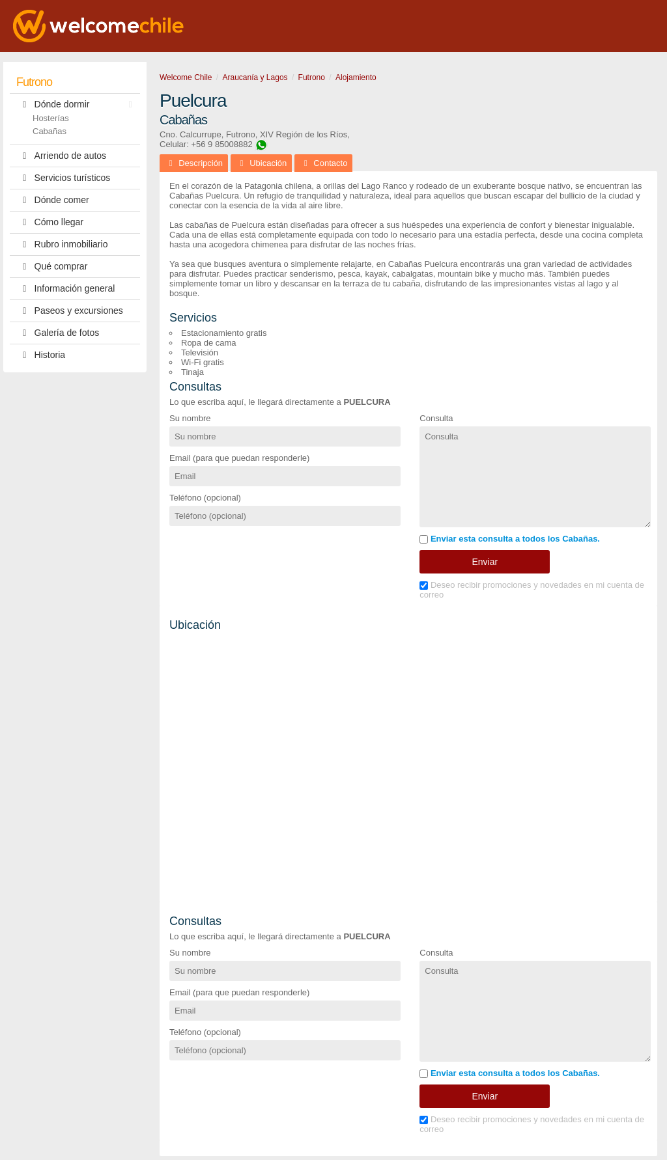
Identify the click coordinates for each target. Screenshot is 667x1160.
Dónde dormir (77, 104)
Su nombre (190, 418)
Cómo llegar (49, 222)
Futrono (34, 82)
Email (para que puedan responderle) (239, 458)
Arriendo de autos (61, 156)
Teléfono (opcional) (205, 498)
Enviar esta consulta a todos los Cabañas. (509, 539)
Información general (65, 289)
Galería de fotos (57, 333)
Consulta (436, 418)
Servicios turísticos (63, 178)
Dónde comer (52, 200)
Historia (40, 355)
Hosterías (51, 118)
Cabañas (49, 131)
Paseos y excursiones (69, 311)
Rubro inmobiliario (61, 244)
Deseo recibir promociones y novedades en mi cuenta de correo (531, 590)
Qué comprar (51, 266)
